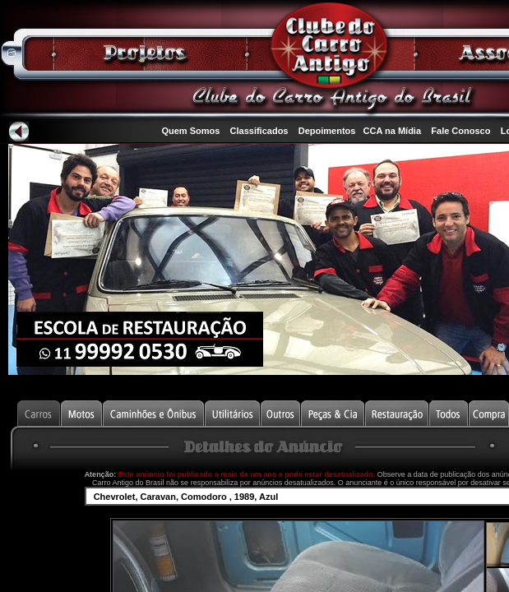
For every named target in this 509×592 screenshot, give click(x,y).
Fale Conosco (460, 131)
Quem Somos (190, 131)
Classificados (259, 131)
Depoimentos (327, 131)
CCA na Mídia (392, 131)
